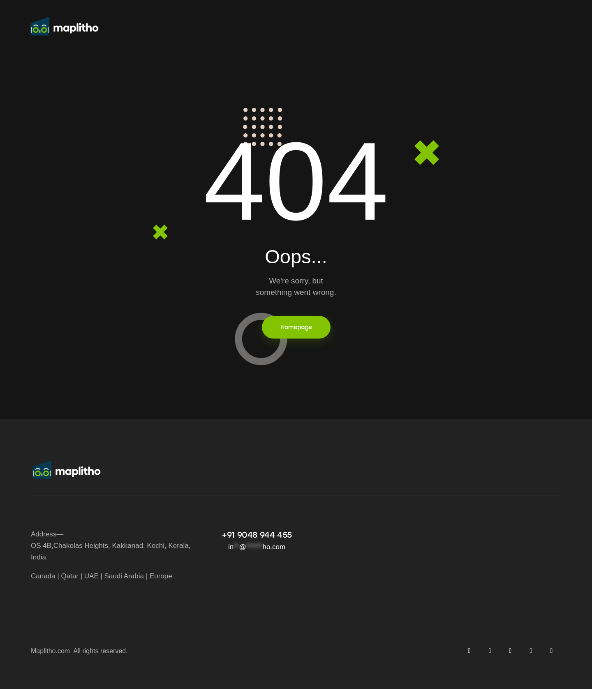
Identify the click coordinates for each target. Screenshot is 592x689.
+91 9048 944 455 (257, 535)
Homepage (296, 327)
